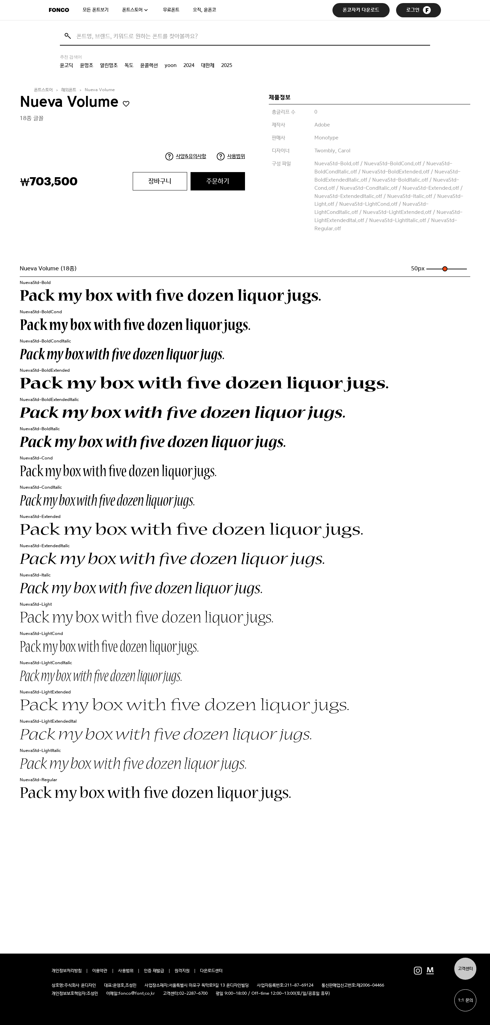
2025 (226, 65)
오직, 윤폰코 (204, 10)
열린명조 (109, 65)
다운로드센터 (211, 971)
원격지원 (182, 971)
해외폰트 (68, 90)
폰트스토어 (132, 10)
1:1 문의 (465, 1000)
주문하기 (217, 181)
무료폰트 (171, 10)
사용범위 (236, 156)
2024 (188, 65)
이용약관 (100, 971)
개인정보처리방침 (67, 971)
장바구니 (160, 181)
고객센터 (465, 968)
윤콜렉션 (149, 65)
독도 (129, 65)
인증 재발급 (154, 971)
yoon (171, 65)
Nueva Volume (100, 90)
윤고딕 (66, 65)
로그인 (418, 10)
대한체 (207, 65)
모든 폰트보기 (96, 10)
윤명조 (86, 65)
